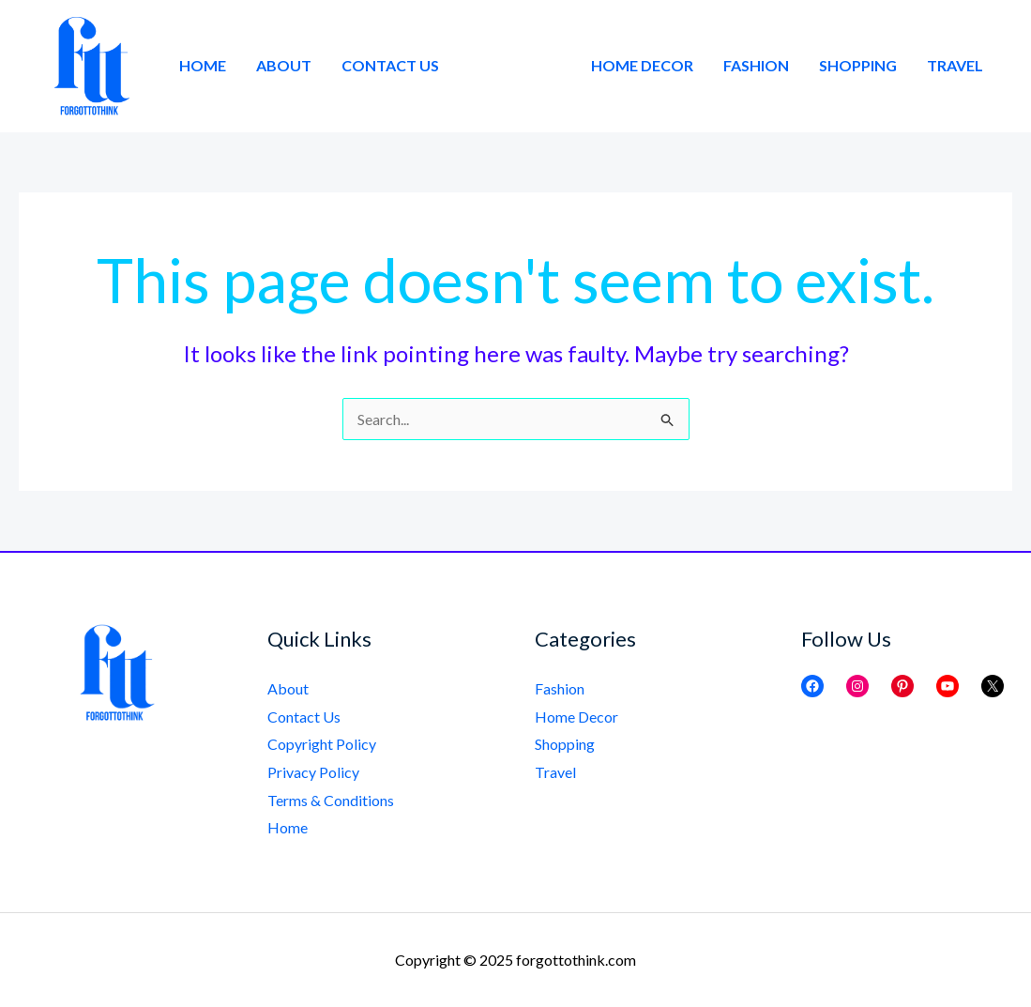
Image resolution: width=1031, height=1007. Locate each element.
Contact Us (390, 65)
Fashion (756, 65)
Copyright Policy (321, 744)
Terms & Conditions (330, 800)
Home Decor (642, 65)
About (283, 65)
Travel (955, 65)
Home (202, 65)
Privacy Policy (313, 772)
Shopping (858, 65)
